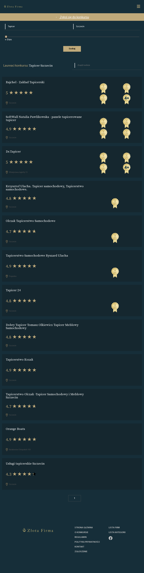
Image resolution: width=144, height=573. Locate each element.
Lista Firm (114, 528)
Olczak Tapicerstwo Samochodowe (30, 220)
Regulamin (81, 537)
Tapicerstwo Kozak (19, 359)
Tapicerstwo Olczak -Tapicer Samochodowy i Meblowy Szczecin (45, 396)
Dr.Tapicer (13, 151)
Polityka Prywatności (87, 542)
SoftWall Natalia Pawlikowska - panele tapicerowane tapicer (44, 118)
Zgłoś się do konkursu (72, 17)
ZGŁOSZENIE (81, 552)
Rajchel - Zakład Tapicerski (25, 82)
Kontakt (79, 547)
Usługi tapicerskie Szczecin (25, 463)
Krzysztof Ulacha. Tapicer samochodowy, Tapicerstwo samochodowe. (45, 188)
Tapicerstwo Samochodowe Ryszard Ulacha (37, 255)
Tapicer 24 (13, 290)
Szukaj (72, 49)
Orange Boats (15, 428)
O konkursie (81, 532)
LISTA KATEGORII (117, 532)
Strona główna (84, 528)
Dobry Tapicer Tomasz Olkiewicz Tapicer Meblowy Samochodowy (42, 326)
